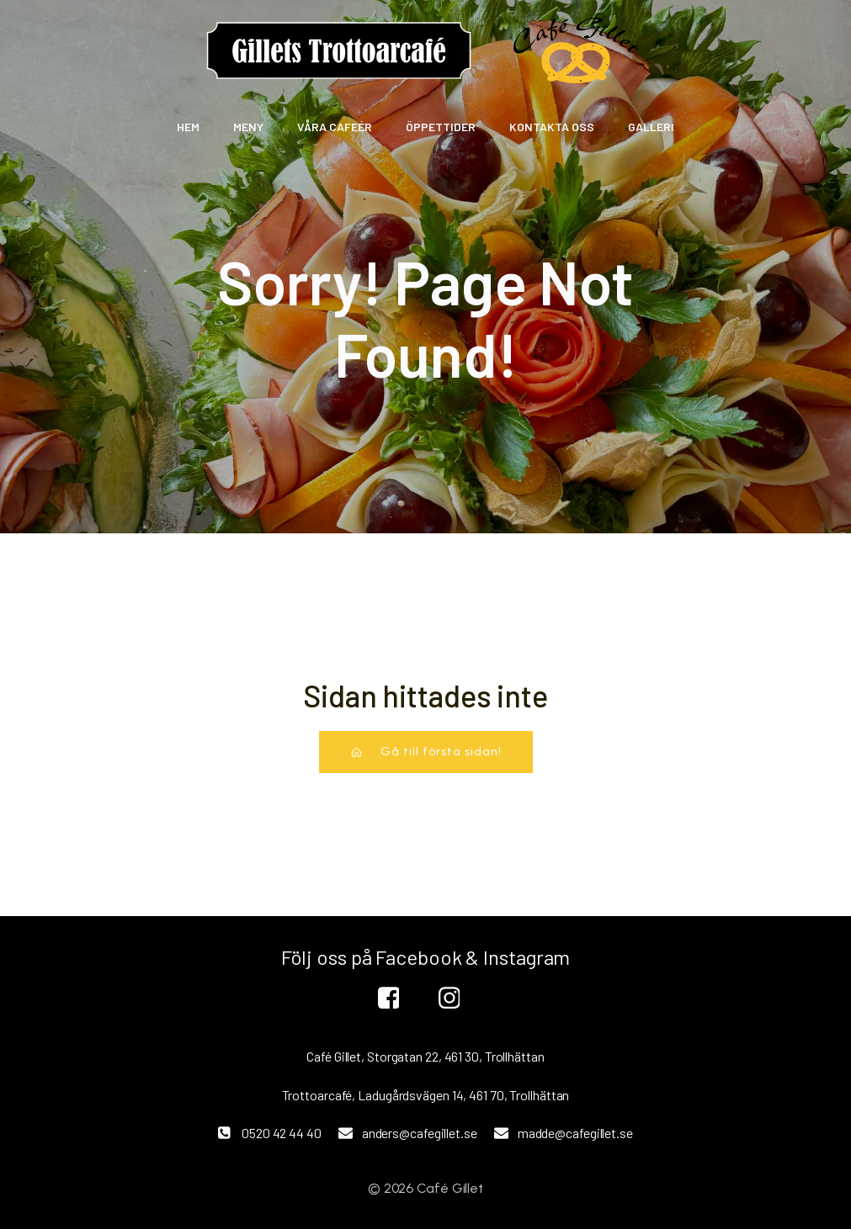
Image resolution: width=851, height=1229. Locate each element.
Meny (248, 126)
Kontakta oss (551, 126)
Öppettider (441, 126)
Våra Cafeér (334, 126)
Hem (188, 126)
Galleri (651, 126)
